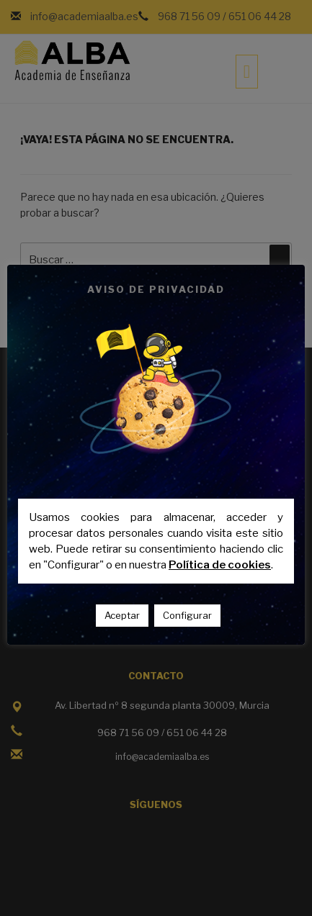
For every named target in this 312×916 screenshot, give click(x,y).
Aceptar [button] (122, 615)
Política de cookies (220, 564)
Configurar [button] (187, 615)
